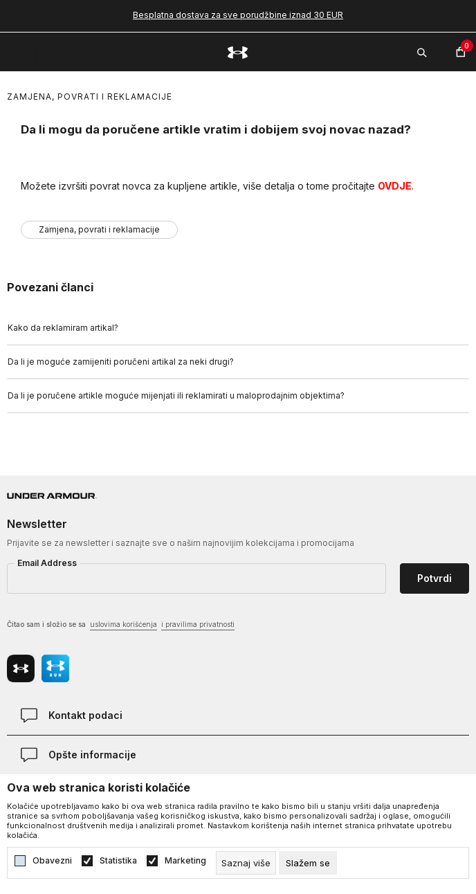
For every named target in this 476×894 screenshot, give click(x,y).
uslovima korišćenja (123, 624)
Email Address (47, 563)
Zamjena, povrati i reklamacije (89, 96)
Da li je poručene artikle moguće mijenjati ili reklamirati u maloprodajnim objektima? (176, 395)
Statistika (118, 861)
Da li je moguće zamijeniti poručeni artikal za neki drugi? (121, 361)
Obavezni (52, 861)
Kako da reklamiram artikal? (63, 327)
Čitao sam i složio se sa (121, 625)
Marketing (185, 861)
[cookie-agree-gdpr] (308, 863)
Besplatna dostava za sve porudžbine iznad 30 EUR (238, 15)
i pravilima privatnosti (198, 624)
